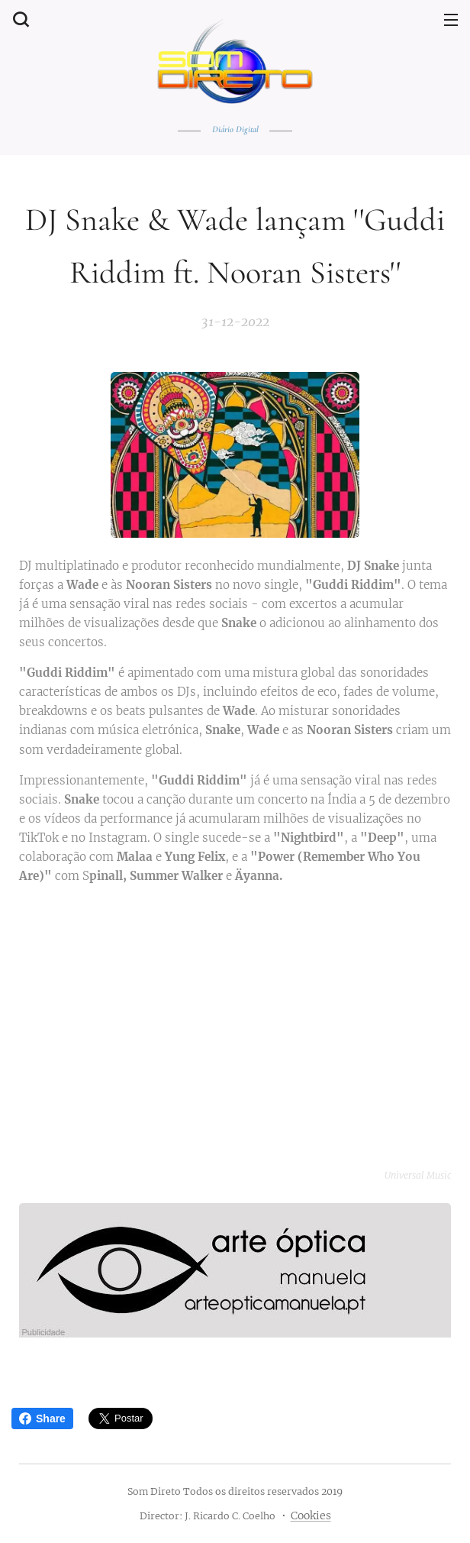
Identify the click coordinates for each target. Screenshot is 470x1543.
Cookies (311, 1515)
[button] (19, 19)
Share (42, 1418)
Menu (451, 20)
